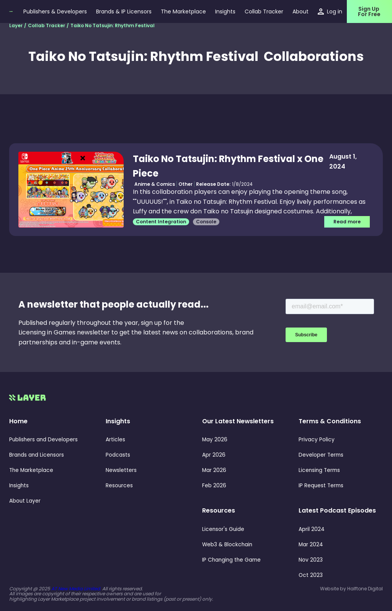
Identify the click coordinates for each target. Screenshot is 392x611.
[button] (225, 11)
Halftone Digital (365, 588)
